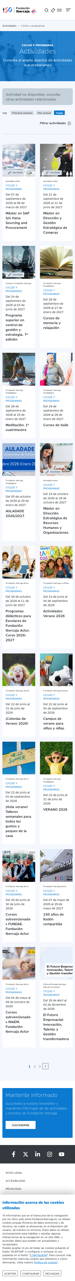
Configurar (30, 1273)
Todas (59, 113)
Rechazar (52, 1273)
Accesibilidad (15, 1180)
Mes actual (44, 113)
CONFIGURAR (38, 1255)
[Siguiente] (45, 1066)
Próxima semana (22, 113)
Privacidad (13, 1188)
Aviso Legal (14, 1172)
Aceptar (10, 1273)
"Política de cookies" (46, 1262)
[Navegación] (68, 9)
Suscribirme (20, 1125)
